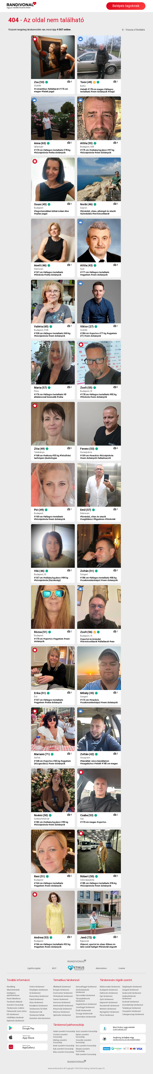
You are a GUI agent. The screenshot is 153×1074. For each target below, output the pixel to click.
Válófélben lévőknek (15, 1018)
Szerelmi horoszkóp (15, 1005)
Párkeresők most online (17, 1011)
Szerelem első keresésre (39, 1018)
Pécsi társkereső (107, 1015)
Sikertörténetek (13, 990)
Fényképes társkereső (38, 990)
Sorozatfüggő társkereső (86, 987)
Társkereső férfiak (36, 1015)
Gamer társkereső (60, 999)
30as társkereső (36, 1002)
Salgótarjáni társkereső (132, 987)
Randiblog (11, 987)
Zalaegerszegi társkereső (133, 1014)
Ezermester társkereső (63, 993)
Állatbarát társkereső (62, 987)
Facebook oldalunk (14, 1002)
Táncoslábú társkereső (85, 995)
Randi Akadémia (14, 999)
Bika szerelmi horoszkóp (63, 1052)
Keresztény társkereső (38, 996)
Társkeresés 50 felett (38, 1009)
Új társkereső (35, 993)
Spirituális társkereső (62, 1015)
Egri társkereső (106, 996)
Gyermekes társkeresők (86, 1017)
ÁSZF (54, 968)
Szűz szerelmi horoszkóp (86, 1031)
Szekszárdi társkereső (131, 993)
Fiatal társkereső (36, 999)
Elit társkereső (13, 1014)
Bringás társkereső (61, 990)
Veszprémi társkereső (131, 1011)
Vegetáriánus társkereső (86, 1004)
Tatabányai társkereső (131, 1008)
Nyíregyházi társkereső (109, 1012)
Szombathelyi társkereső (132, 1005)
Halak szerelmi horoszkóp (64, 1031)
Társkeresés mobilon (15, 1008)
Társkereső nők (35, 1012)
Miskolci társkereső (108, 1009)
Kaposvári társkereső (108, 1002)
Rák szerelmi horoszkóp (86, 1054)
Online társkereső (36, 987)
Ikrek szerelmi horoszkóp (63, 1046)
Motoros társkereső (61, 1012)
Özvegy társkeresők (84, 1014)
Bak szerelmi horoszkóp (63, 1049)
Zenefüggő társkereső (85, 1007)
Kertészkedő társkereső (63, 1006)
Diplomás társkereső (15, 1021)
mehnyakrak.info (120, 1029)
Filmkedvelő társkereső (63, 996)
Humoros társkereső (61, 1002)
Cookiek (121, 968)
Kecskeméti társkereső (109, 1006)
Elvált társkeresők (83, 1010)
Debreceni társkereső (109, 993)
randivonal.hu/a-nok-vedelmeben (126, 1040)
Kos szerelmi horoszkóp (86, 1046)
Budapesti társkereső (109, 990)
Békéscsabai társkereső (110, 987)
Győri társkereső (107, 999)
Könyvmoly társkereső (62, 1009)
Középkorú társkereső (38, 1006)
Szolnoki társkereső (130, 1002)
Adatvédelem (101, 968)
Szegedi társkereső (130, 990)
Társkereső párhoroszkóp (68, 1024)
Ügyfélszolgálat (34, 968)
